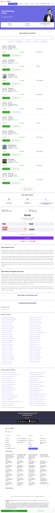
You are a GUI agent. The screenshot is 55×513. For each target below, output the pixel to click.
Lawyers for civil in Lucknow (7, 354)
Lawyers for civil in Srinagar (7, 328)
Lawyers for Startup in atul (7, 378)
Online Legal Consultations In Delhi (9, 462)
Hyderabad (44, 41)
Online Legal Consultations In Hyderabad (32, 466)
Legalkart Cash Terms (43, 443)
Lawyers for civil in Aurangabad (8, 321)
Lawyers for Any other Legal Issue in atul (37, 403)
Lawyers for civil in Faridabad (35, 326)
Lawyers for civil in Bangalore (35, 330)
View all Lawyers (27, 189)
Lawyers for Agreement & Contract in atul (38, 395)
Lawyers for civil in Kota (6, 332)
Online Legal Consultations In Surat (43, 471)
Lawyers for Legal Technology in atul (37, 397)
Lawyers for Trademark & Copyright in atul (38, 372)
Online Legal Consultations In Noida (20, 462)
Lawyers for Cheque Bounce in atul (9, 384)
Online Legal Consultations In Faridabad (32, 462)
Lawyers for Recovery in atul (35, 384)
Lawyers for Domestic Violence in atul (9, 397)
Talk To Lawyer (13, 3)
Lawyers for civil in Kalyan (35, 338)
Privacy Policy (43, 438)
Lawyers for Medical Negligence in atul (37, 376)
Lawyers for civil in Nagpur (7, 340)
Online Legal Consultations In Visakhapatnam (43, 479)
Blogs (49, 3)
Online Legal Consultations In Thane (32, 479)
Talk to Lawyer (9, 451)
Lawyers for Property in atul (7, 386)
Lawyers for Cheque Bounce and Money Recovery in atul (13, 407)
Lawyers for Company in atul (7, 393)
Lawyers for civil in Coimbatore (36, 348)
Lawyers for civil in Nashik (35, 340)
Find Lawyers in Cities (10, 448)
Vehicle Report (43, 3)
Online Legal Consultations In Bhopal (9, 479)
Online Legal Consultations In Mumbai (9, 466)
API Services (8, 446)
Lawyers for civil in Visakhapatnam (9, 319)
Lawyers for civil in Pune (6, 342)
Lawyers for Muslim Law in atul (8, 376)
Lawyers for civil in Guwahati (35, 319)
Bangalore (19, 41)
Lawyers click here (33, 448)
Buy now (27, 238)
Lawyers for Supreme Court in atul (8, 388)
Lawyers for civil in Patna (34, 321)
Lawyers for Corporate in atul (8, 380)
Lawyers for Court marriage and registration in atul (12, 401)
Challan (37, 3)
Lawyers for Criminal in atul (7, 405)
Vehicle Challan (9, 488)
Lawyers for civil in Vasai (34, 342)
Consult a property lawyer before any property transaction (44, 455)
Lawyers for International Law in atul (37, 390)
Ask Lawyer (8, 444)
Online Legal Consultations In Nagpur (9, 475)
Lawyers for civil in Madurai (7, 350)
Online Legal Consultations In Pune (20, 471)
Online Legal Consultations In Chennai (43, 466)
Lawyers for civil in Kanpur (35, 352)
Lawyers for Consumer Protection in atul (37, 399)
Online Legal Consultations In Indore (20, 479)
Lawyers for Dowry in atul (7, 399)
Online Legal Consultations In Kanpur (43, 475)
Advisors (30, 444)
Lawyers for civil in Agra (6, 352)
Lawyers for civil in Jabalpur (35, 336)
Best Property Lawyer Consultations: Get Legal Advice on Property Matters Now (21, 457)
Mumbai (36, 41)
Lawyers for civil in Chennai (7, 348)
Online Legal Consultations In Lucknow (32, 475)
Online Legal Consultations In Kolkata (9, 471)
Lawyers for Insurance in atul (35, 388)
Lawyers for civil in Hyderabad (8, 317)
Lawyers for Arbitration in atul (8, 403)
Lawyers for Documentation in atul (9, 382)
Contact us (30, 440)
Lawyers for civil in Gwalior (35, 334)
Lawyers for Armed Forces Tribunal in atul (38, 386)
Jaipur (27, 41)
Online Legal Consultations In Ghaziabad (43, 462)
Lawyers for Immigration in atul (8, 390)
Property (21, 3)
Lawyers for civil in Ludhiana (35, 361)
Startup (32, 3)
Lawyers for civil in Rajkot (7, 325)
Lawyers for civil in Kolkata (35, 355)
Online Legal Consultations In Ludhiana (32, 484)
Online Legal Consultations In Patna (9, 484)
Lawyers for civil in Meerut (35, 354)
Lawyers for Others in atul (35, 392)
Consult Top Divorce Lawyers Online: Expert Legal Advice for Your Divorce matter (10, 457)
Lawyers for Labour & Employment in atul (10, 395)
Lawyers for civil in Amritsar (7, 344)
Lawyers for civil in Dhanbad (35, 328)
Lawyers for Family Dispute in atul (8, 372)
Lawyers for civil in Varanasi (7, 355)
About (29, 438)
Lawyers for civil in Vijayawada (36, 317)
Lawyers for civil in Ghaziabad (8, 359)
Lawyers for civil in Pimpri (7, 361)
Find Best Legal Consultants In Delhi (44, 483)
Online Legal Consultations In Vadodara (20, 484)
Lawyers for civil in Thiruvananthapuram (37, 332)
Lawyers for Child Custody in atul (36, 374)
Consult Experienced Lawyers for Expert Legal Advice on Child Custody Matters (33, 457)
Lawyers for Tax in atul (34, 380)
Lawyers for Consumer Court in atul (36, 382)
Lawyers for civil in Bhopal (7, 334)
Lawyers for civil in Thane (34, 359)
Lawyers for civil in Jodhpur (7, 346)
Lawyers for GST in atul (34, 378)
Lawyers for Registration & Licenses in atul (38, 393)
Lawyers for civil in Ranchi (7, 330)
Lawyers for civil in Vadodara (7, 326)
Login (52, 3)
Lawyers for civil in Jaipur (35, 344)
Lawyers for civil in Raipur (7, 323)
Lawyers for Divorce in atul (7, 392)
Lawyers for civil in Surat (34, 325)
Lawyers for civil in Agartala (35, 350)
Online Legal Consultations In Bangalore (20, 466)
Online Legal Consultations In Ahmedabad (32, 471)
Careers (30, 446)
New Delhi (10, 41)
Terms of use (43, 440)
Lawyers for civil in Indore (7, 336)
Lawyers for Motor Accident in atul (36, 401)
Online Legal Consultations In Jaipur (20, 475)
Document (27, 3)
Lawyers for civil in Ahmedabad (36, 323)
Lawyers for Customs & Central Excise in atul (11, 374)
